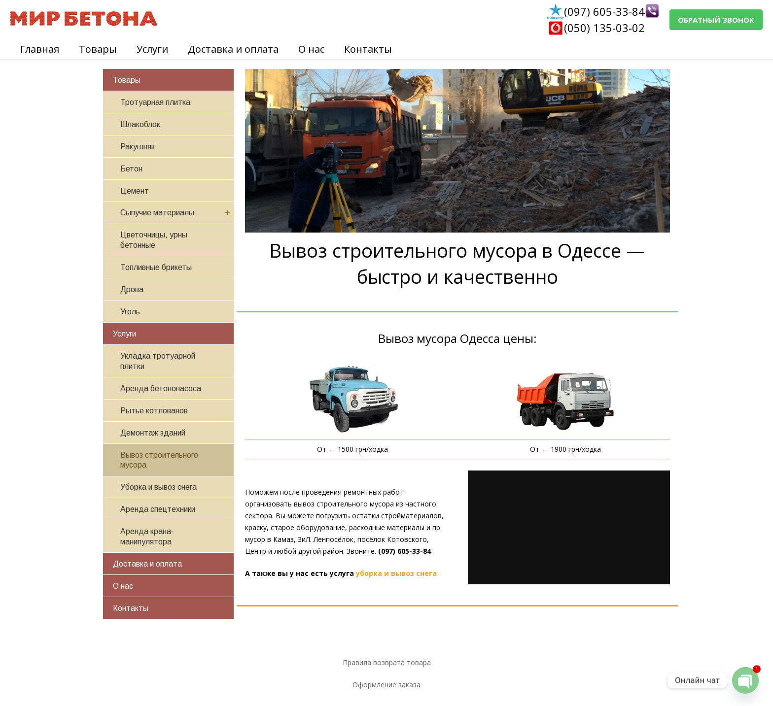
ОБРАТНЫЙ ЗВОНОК (716, 20)
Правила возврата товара (387, 662)
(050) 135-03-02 (604, 27)
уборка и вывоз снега (396, 573)
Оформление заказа (386, 684)
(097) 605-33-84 (604, 11)
